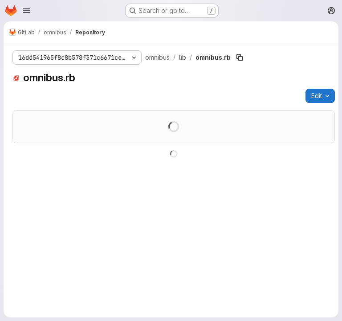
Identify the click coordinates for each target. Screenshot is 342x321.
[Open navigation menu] (26, 11)
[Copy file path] (239, 57)
